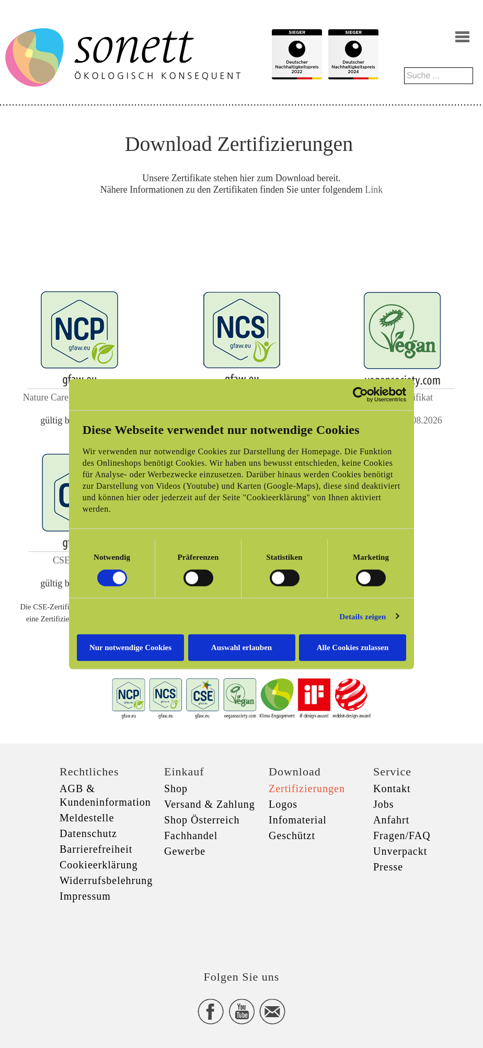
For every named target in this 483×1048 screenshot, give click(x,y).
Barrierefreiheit (96, 849)
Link (374, 189)
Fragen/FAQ (402, 835)
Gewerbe (184, 851)
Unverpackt (400, 851)
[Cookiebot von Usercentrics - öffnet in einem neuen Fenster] (360, 394)
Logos (283, 804)
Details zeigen (362, 616)
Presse (388, 867)
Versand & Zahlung (209, 804)
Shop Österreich (201, 820)
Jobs (383, 804)
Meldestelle (87, 817)
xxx (241, 916)
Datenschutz (88, 833)
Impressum (85, 896)
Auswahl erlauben (241, 647)
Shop (176, 788)
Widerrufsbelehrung (106, 880)
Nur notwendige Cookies (130, 647)
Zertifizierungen (307, 788)
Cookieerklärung (98, 864)
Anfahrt (391, 820)
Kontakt (391, 788)
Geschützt (292, 835)
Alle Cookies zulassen (353, 647)
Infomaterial (298, 820)
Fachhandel (190, 835)
